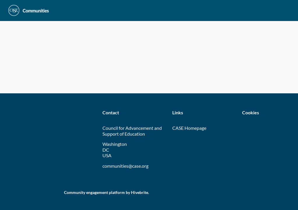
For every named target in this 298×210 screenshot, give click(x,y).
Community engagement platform (94, 192)
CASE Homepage (189, 128)
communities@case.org (125, 166)
